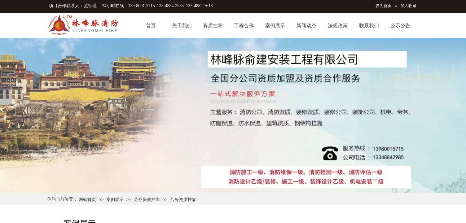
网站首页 (87, 199)
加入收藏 (408, 5)
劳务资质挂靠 (147, 199)
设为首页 (384, 5)
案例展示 (115, 199)
